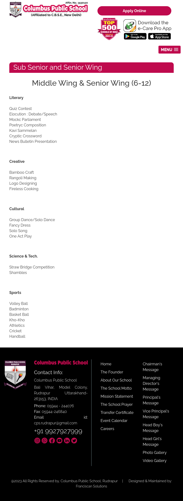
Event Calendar (114, 420)
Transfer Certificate (117, 412)
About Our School (116, 380)
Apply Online (134, 11)
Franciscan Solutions (91, 486)
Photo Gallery (155, 452)
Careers (107, 429)
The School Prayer (117, 404)
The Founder (112, 372)
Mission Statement (117, 396)
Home (106, 364)
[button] (169, 50)
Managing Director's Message (151, 384)
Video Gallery (155, 460)
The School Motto (116, 388)
